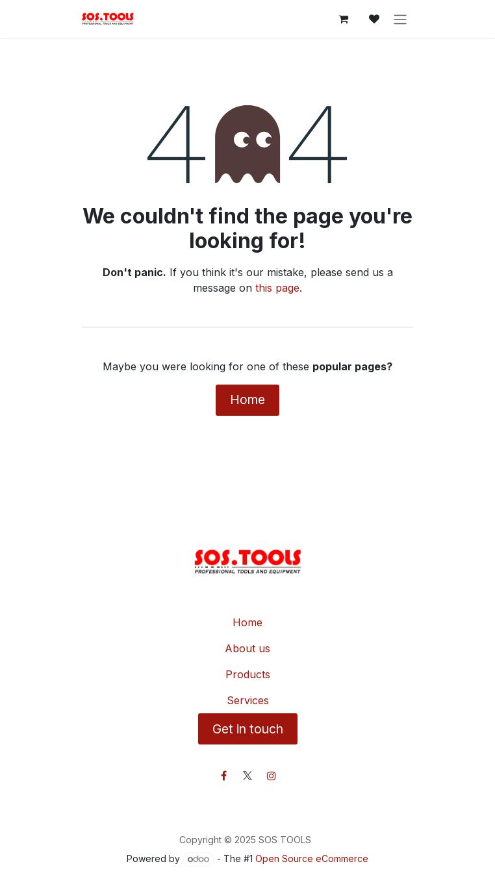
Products (247, 674)
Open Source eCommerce (311, 858)
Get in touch (247, 729)
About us (247, 648)
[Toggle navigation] (400, 18)
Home (247, 399)
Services (248, 700)
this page (277, 287)
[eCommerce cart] (343, 19)
